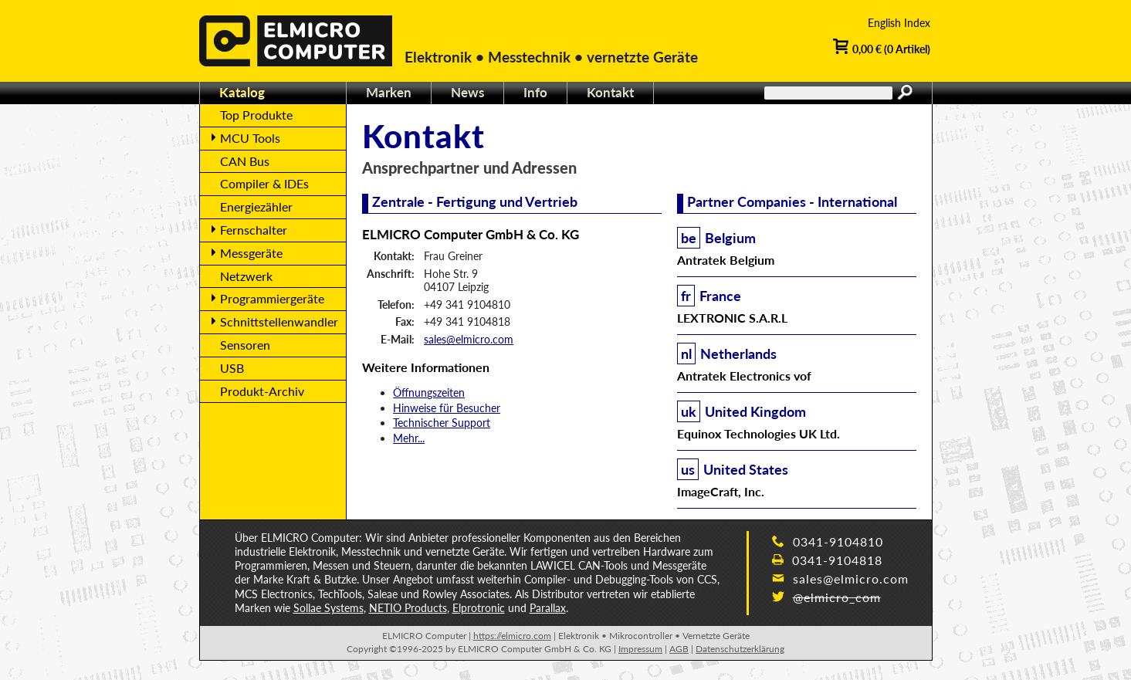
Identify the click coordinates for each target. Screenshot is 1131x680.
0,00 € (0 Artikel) (881, 48)
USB (232, 367)
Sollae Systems (328, 607)
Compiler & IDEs (264, 183)
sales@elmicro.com (468, 339)
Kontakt (610, 92)
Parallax (548, 607)
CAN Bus (244, 161)
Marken (388, 92)
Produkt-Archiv (262, 391)
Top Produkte (256, 114)
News (467, 92)
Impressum (640, 649)
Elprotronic (478, 607)
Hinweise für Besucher (446, 407)
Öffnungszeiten (429, 392)
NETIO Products (408, 607)
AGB (679, 649)
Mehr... (409, 438)
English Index (899, 22)
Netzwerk (246, 276)
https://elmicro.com (512, 635)
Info (535, 92)
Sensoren (245, 344)
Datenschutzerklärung (740, 649)
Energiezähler (256, 206)
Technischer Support (441, 422)
